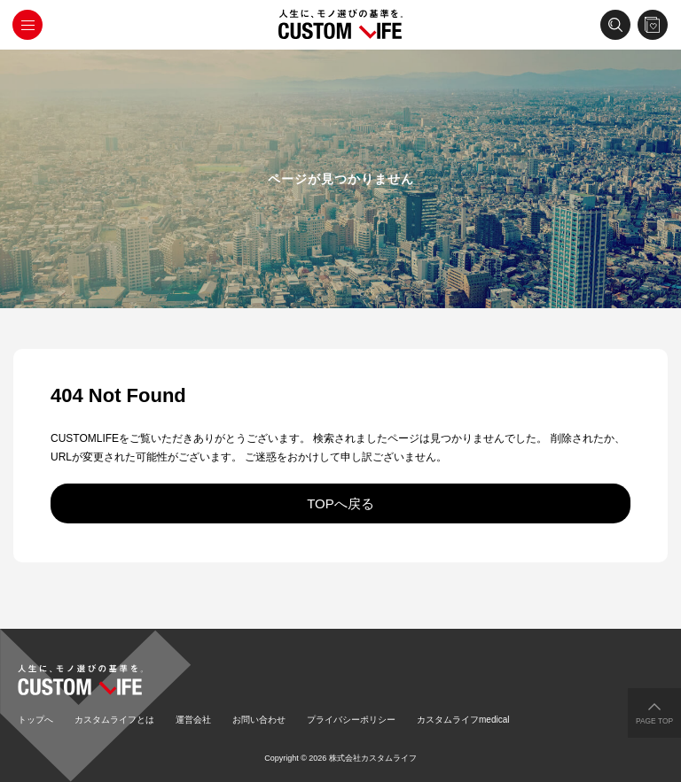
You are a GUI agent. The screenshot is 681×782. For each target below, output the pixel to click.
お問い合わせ (259, 719)
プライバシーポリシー (351, 719)
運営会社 (193, 719)
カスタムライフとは (114, 719)
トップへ (35, 719)
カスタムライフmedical (463, 719)
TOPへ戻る (340, 503)
